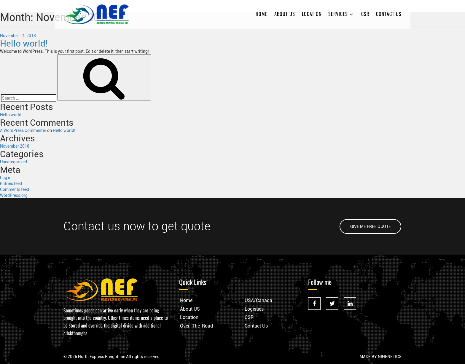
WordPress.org (14, 195)
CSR (365, 14)
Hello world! (24, 43)
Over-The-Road (196, 326)
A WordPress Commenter (23, 130)
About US (284, 14)
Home (261, 14)
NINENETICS (390, 356)
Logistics (254, 309)
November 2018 (14, 146)
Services (341, 14)
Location (311, 14)
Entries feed (11, 183)
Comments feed (14, 189)
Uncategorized (13, 161)
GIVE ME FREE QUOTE (370, 226)
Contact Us (389, 14)
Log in (6, 177)
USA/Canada (258, 300)
